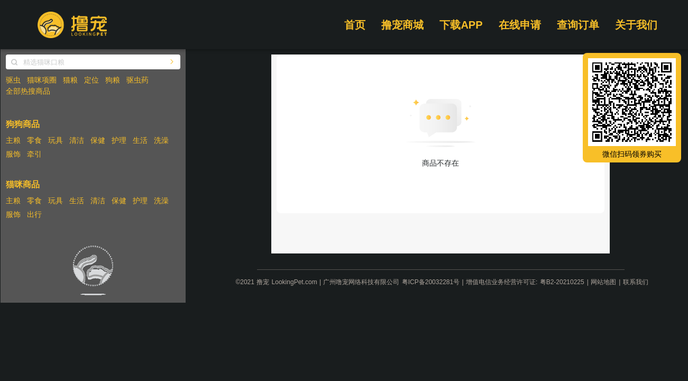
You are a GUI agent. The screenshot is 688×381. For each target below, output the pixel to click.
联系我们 (635, 282)
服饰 (13, 154)
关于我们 (636, 25)
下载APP (460, 25)
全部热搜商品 (28, 91)
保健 (97, 140)
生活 (140, 140)
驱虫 (13, 80)
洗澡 (161, 140)
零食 (34, 140)
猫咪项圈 (42, 80)
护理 (119, 140)
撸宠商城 (402, 25)
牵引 (34, 154)
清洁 (76, 140)
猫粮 (70, 80)
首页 (354, 25)
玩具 (55, 140)
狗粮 (112, 80)
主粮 (13, 140)
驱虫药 (137, 80)
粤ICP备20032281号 (431, 282)
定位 (91, 80)
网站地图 (603, 282)
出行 (34, 214)
